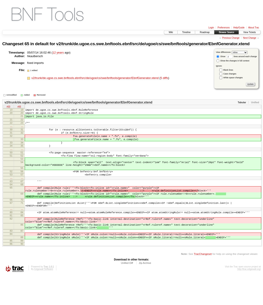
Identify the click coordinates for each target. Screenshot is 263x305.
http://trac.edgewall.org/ (249, 299)
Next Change (249, 38)
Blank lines (228, 70)
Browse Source (226, 32)
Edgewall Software (43, 299)
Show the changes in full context (232, 61)
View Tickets (249, 32)
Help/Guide (239, 27)
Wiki (171, 32)
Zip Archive (145, 292)
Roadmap (204, 32)
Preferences (224, 27)
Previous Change (231, 38)
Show (220, 56)
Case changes (229, 74)
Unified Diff (127, 292)
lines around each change (241, 56)
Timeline (186, 32)
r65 (19, 107)
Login (211, 27)
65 (27, 43)
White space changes (233, 77)
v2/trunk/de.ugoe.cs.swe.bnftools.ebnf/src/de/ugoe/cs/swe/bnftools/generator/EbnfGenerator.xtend (153, 43)
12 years (58, 52)
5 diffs (164, 78)
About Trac (253, 27)
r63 (8, 107)
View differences (223, 52)
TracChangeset (203, 283)
